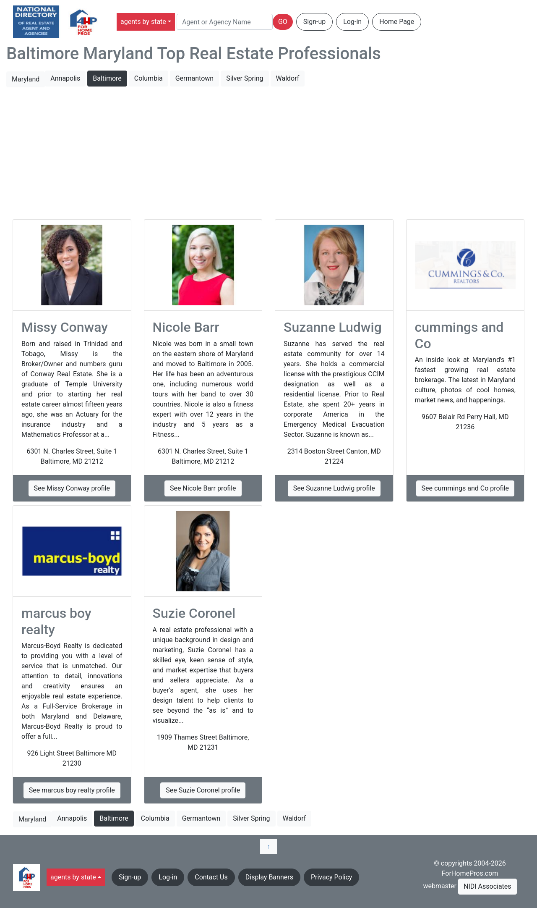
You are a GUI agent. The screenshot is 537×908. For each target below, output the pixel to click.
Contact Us (211, 877)
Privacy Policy (331, 877)
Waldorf (288, 78)
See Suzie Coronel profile (203, 790)
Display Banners (269, 877)
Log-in (352, 22)
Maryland (25, 79)
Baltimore (107, 78)
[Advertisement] (268, 154)
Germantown (194, 78)
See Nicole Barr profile (203, 488)
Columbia (148, 78)
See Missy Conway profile (72, 488)
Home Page (396, 22)
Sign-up (314, 22)
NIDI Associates (487, 886)
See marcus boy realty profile (72, 790)
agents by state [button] (143, 22)
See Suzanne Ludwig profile (334, 488)
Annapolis (65, 78)
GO (282, 22)
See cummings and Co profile (465, 488)
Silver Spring (244, 78)
